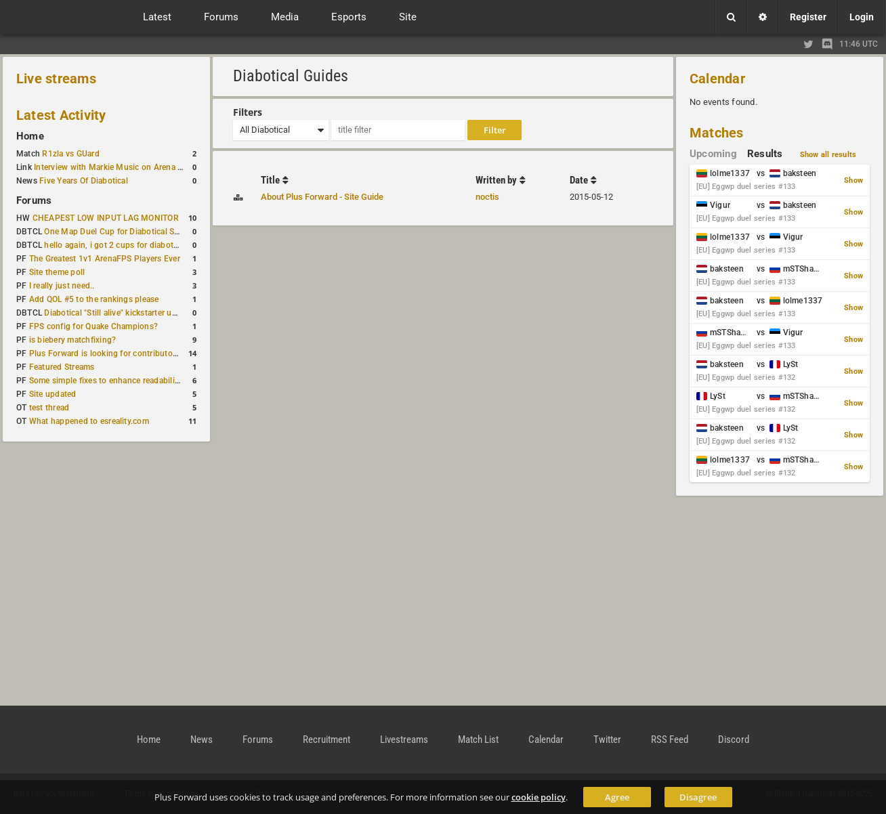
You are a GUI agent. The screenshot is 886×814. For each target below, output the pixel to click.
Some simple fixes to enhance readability (105, 380)
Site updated (53, 394)
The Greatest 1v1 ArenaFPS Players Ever (104, 258)
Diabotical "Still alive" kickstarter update (118, 313)
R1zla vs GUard (70, 153)
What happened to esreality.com (89, 421)
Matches (717, 133)
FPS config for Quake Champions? (93, 326)
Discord (733, 739)
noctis (487, 197)
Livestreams (404, 739)
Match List (478, 739)
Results (765, 154)
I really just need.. (62, 286)
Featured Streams (62, 367)
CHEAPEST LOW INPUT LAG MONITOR (106, 218)
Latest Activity (61, 115)
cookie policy (538, 797)
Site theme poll (57, 272)
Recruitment (326, 739)
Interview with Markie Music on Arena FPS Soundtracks (138, 167)
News (201, 739)
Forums (33, 200)
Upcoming (713, 154)
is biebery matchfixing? (73, 340)
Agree (617, 797)
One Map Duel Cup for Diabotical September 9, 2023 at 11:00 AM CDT (176, 231)
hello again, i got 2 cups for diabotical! (116, 245)
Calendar (717, 78)
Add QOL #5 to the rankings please (94, 299)
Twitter (607, 739)
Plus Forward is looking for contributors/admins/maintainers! (144, 353)
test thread (49, 407)
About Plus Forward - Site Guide (322, 197)
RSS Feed (669, 739)
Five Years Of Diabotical (83, 181)
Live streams (56, 78)
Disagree (698, 797)
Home (30, 136)
